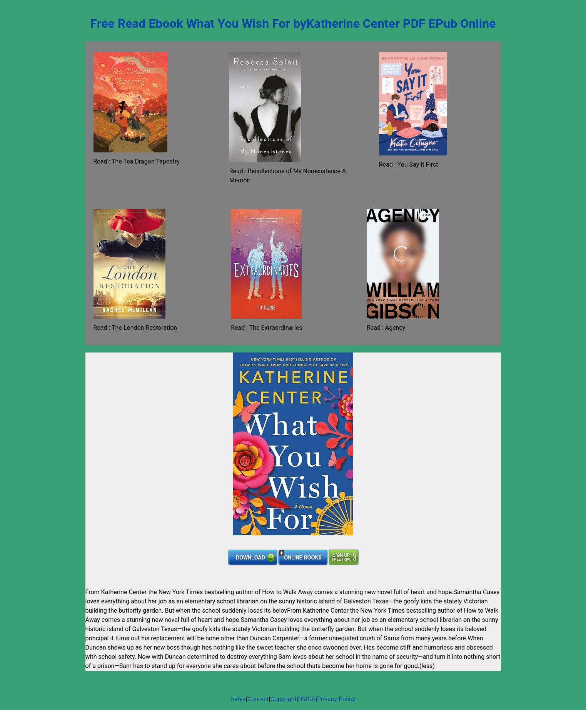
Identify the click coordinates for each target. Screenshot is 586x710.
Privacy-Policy (336, 699)
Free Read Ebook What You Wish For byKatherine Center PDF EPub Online (293, 23)
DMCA (307, 699)
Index (238, 699)
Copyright (283, 699)
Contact (258, 699)
